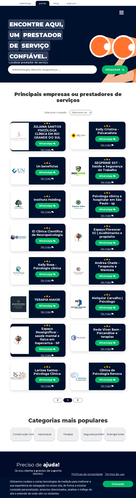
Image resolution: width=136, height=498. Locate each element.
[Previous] (57, 401)
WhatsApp (47, 143)
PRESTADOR (43, 35)
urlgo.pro (71, 3)
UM (15, 35)
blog (56, 3)
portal (42, 3)
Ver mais (47, 150)
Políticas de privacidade (87, 475)
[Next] (77, 401)
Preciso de (38, 466)
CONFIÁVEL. (29, 57)
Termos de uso (114, 475)
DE (14, 46)
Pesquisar (115, 69)
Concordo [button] (118, 484)
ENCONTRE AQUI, (37, 24)
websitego (25, 3)
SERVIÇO (36, 46)
